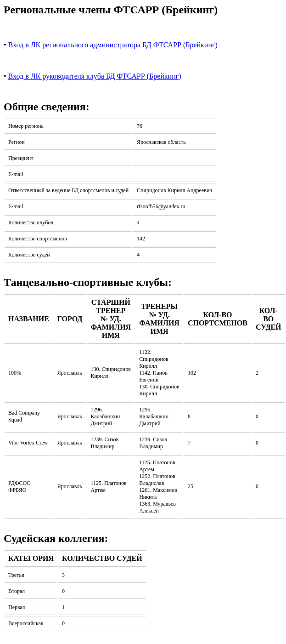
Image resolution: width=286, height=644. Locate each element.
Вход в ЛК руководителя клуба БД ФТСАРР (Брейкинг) (94, 76)
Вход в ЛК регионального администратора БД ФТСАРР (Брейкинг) (113, 45)
